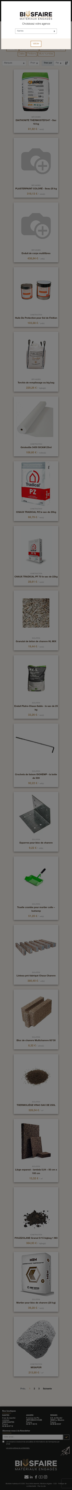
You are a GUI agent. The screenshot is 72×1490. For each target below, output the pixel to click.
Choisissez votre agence (36, 24)
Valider (36, 44)
